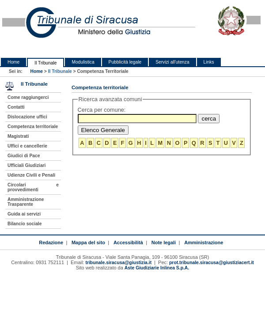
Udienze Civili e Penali (31, 175)
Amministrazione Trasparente (26, 202)
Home (13, 62)
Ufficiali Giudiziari (26, 165)
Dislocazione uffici (27, 116)
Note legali (163, 242)
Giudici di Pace (24, 155)
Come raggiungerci (28, 97)
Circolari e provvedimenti (33, 187)
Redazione (51, 242)
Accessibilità (128, 242)
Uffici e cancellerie (27, 146)
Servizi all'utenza (172, 62)
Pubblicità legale (125, 62)
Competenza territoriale (33, 126)
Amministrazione (203, 242)
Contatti (16, 107)
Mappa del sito (88, 242)
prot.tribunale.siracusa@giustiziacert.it (211, 262)
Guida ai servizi (24, 214)
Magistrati (18, 136)
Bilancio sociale (25, 223)
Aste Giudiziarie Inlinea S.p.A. (157, 267)
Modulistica (83, 62)
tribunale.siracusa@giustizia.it (118, 262)
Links (209, 62)
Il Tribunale (45, 63)
